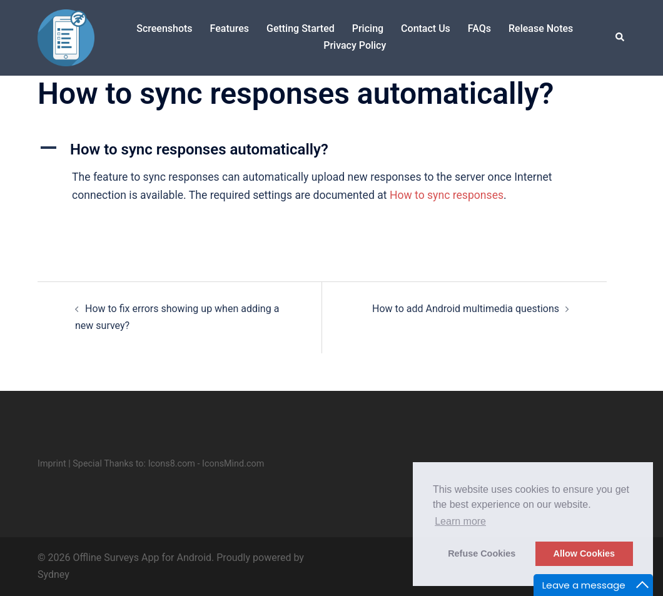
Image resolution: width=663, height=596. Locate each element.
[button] (620, 38)
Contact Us (425, 28)
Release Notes (541, 28)
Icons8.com (171, 463)
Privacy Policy (354, 45)
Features (229, 28)
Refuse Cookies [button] (481, 553)
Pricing (367, 28)
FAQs (479, 28)
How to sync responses (447, 195)
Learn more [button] (460, 521)
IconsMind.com (233, 463)
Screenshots (164, 28)
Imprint (52, 463)
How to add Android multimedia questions (465, 309)
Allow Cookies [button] (584, 553)
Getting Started (300, 28)
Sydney (53, 574)
